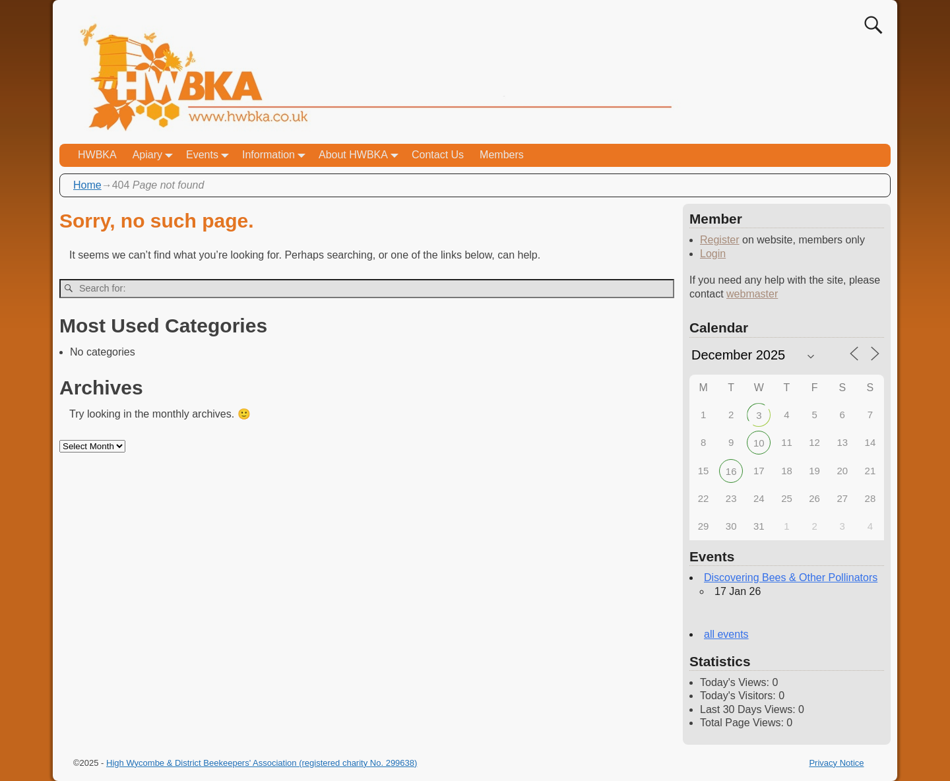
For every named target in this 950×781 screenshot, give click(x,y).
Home (87, 185)
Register (720, 239)
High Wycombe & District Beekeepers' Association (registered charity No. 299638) (261, 763)
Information (276, 155)
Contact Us (438, 154)
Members (502, 154)
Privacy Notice (836, 763)
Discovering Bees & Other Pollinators (790, 577)
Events (210, 155)
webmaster (752, 293)
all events (726, 634)
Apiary (155, 155)
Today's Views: (736, 682)
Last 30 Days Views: (749, 709)
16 (731, 471)
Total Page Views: (743, 722)
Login (713, 253)
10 (759, 443)
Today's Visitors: (739, 695)
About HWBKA (361, 155)
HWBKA (97, 154)
